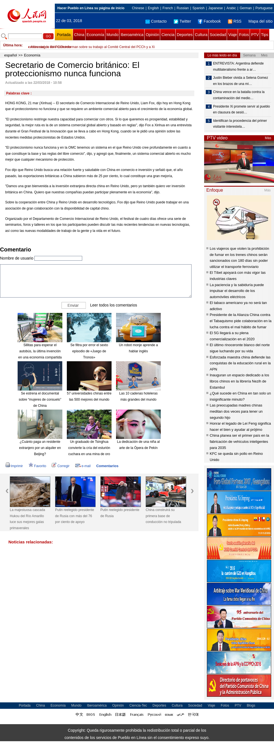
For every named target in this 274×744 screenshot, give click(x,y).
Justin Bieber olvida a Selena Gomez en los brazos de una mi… (240, 81)
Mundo (113, 34)
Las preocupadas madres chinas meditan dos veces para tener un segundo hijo (236, 411)
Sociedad (218, 34)
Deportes (185, 34)
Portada (63, 34)
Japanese (215, 8)
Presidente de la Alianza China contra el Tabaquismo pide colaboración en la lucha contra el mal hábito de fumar (240, 321)
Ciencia (167, 34)
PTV (255, 34)
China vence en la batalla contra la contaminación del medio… (238, 95)
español (10, 55)
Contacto (156, 21)
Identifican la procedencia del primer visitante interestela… (240, 124)
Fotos (244, 34)
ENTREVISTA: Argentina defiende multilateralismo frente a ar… (238, 66)
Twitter (182, 21)
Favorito (37, 466)
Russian (183, 8)
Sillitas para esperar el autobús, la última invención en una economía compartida (40, 351)
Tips (264, 34)
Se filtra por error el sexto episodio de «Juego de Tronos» (89, 351)
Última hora (12, 45)
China (79, 34)
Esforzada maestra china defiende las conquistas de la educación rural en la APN (240, 363)
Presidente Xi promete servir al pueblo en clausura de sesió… (241, 109)
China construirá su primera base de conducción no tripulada (163, 516)
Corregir (60, 466)
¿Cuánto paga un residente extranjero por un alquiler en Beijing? (40, 448)
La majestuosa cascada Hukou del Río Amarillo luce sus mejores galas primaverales (27, 519)
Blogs (251, 705)
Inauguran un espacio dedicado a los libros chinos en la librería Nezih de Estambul (239, 381)
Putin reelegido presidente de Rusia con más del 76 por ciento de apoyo (74, 516)
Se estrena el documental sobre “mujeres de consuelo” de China (40, 399)
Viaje (232, 34)
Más (268, 138)
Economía (95, 34)
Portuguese (264, 8)
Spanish (198, 8)
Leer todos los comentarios (113, 305)
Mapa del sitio (261, 21)
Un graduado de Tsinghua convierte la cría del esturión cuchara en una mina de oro (89, 448)
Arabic (231, 8)
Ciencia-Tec (138, 705)
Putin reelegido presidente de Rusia (119, 513)
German (246, 8)
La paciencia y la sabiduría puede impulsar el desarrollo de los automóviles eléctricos (237, 291)
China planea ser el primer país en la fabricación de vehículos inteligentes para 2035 (239, 441)
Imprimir (14, 466)
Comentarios (107, 466)
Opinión (152, 34)
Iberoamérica (132, 34)
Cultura (201, 34)
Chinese (138, 8)
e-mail (83, 466)
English (153, 8)
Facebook (209, 21)
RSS (235, 21)
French (167, 8)
